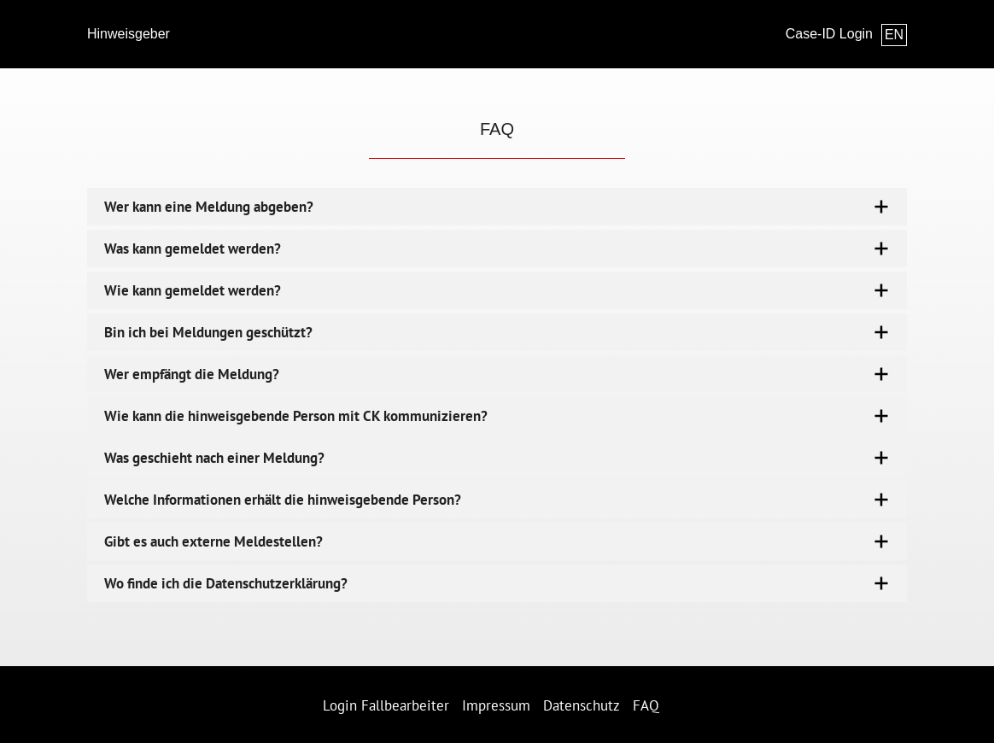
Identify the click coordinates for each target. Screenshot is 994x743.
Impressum (496, 705)
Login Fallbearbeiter (386, 705)
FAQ (646, 705)
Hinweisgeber (128, 33)
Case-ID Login (829, 33)
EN (894, 34)
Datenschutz (581, 705)
